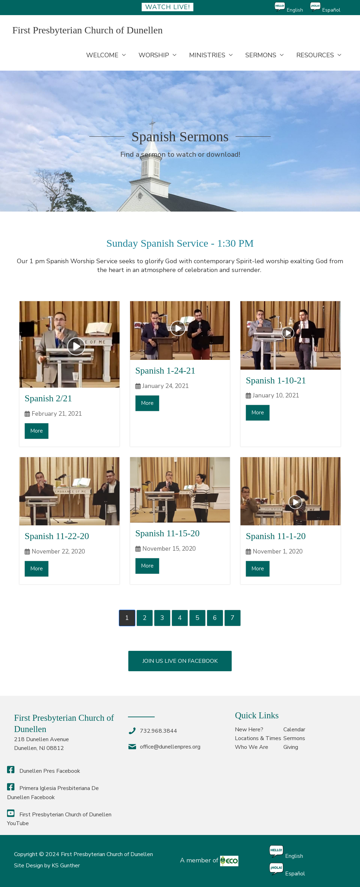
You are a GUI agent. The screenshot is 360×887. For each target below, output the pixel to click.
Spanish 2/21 (48, 398)
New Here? (249, 729)
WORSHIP (154, 55)
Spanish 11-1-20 (276, 536)
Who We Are (251, 747)
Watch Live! (167, 7)
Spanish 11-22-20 (57, 536)
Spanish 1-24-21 (165, 370)
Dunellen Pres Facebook (43, 771)
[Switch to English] (292, 7)
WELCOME (102, 55)
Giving (290, 747)
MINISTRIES (207, 55)
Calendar (294, 729)
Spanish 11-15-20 (167, 533)
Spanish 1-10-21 (276, 380)
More (36, 430)
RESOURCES (315, 55)
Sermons (294, 738)
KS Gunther (66, 865)
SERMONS (260, 55)
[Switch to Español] (328, 7)
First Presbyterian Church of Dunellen (87, 30)
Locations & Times (258, 738)
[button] (180, 661)
